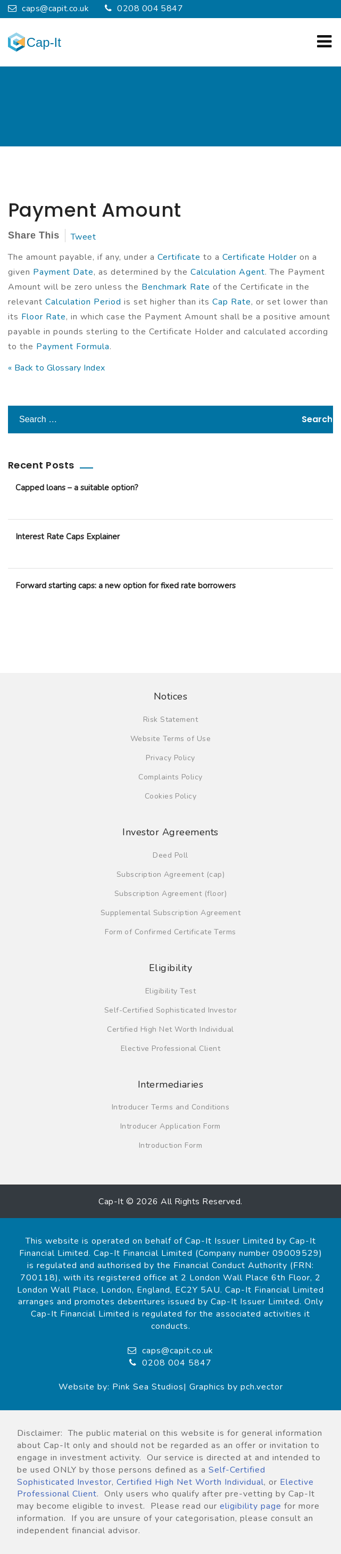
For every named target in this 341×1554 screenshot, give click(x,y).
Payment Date (63, 272)
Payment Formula (73, 346)
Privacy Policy (170, 758)
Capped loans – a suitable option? (76, 487)
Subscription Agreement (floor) (170, 894)
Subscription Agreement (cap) (170, 874)
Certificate (179, 257)
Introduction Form (170, 1145)
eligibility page (250, 1506)
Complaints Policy (170, 777)
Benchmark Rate (176, 287)
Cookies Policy (171, 796)
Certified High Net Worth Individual (170, 1029)
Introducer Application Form (170, 1126)
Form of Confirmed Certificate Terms (170, 932)
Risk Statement (170, 719)
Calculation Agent (227, 272)
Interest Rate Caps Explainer (67, 536)
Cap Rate (231, 302)
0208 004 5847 (144, 8)
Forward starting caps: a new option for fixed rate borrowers (125, 585)
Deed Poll (170, 855)
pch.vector (261, 1387)
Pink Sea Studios (148, 1387)
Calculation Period (83, 302)
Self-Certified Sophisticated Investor (170, 1010)
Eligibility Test (170, 991)
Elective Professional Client (170, 1048)
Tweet (83, 237)
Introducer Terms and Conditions (171, 1107)
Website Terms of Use (170, 739)
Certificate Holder (259, 257)
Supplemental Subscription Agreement (171, 913)
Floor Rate (43, 317)
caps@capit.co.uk (48, 8)
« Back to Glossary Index (56, 368)
